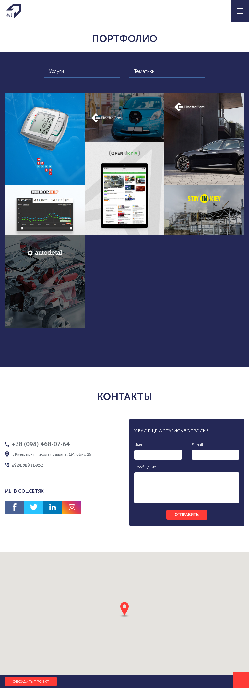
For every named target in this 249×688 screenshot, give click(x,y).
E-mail (197, 444)
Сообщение (145, 467)
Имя (138, 444)
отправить (187, 514)
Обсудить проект (30, 681)
